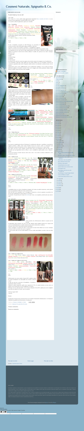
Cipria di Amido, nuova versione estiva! (65, 166)
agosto (59, 147)
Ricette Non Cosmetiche (60, 99)
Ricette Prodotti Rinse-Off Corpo (62, 110)
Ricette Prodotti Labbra (60, 104)
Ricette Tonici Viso (59, 113)
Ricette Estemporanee (60, 98)
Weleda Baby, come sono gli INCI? (64, 159)
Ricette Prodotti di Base (60, 102)
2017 (58, 137)
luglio (59, 149)
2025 (58, 123)
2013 (58, 191)
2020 (58, 132)
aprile (59, 180)
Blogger (54, 402)
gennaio (59, 185)
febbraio (60, 183)
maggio (59, 178)
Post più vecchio (48, 361)
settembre (60, 145)
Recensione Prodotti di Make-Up (62, 91)
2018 (58, 135)
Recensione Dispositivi (60, 90)
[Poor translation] (5, 412)
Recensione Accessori (60, 87)
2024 (58, 125)
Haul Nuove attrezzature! (62, 163)
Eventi (57, 80)
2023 (58, 127)
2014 (58, 189)
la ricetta (28, 194)
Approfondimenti (59, 77)
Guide (57, 82)
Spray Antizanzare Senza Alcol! (64, 161)
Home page (31, 361)
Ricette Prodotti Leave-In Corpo (62, 106)
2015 (58, 187)
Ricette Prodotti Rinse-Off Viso (61, 112)
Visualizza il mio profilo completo (62, 72)
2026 (58, 121)
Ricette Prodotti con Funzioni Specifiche (63, 101)
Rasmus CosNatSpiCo (61, 71)
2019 (58, 134)
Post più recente (12, 361)
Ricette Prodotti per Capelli (61, 109)
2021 (58, 130)
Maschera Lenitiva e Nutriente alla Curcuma (66, 155)
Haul (57, 84)
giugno (59, 151)
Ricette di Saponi (59, 96)
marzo (59, 182)
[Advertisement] (30, 350)
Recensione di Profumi (60, 88)
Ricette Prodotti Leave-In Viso (61, 107)
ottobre (59, 144)
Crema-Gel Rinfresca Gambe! (63, 174)
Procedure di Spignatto (60, 85)
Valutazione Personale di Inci (61, 115)
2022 (58, 128)
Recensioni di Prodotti (60, 93)
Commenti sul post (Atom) (17, 363)
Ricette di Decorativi (59, 95)
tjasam (46, 402)
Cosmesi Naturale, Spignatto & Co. (29, 6)
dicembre (60, 140)
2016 (58, 139)
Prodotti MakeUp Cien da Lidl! (63, 165)
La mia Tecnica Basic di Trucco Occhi (65, 176)
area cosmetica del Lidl (42, 18)
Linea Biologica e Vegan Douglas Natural (66, 173)
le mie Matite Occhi (61, 168)
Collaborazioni (58, 79)
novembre (60, 142)
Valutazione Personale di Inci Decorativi (19, 304)
